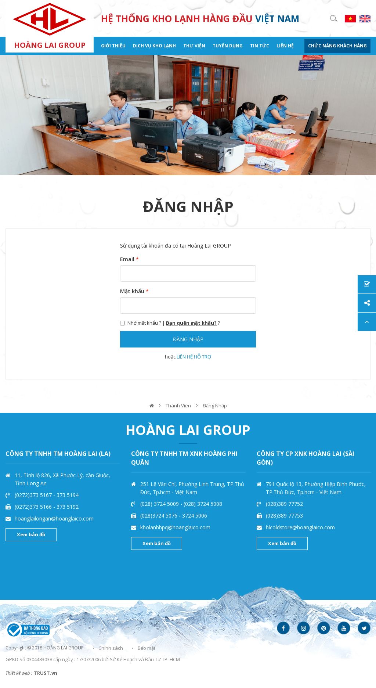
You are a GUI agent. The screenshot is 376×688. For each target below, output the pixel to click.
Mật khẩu (134, 291)
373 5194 (68, 494)
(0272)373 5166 (34, 506)
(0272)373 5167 (34, 494)
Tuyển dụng (228, 46)
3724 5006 (194, 515)
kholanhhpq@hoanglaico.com (175, 527)
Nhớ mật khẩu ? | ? (170, 323)
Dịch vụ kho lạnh (154, 46)
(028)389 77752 (284, 503)
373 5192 (68, 506)
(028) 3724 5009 (160, 503)
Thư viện (194, 46)
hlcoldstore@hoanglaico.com (300, 527)
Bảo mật (146, 648)
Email (129, 259)
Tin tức (259, 46)
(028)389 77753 (284, 515)
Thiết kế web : (19, 673)
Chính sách (110, 648)
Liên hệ (285, 46)
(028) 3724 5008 (203, 503)
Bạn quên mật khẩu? (191, 323)
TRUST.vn (45, 673)
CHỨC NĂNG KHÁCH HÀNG (337, 46)
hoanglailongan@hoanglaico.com (54, 518)
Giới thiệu (113, 46)
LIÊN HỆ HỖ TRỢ (194, 356)
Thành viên (178, 405)
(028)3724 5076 (159, 515)
